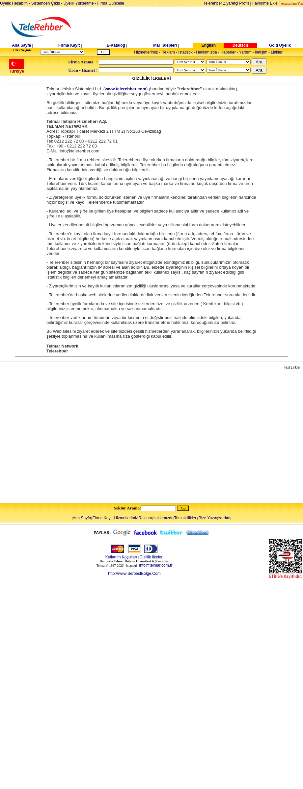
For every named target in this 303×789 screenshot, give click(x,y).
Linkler (276, 52)
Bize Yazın (208, 518)
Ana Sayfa (21, 45)
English (209, 45)
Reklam (168, 52)
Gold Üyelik (280, 45)
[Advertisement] (65, 436)
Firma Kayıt (69, 45)
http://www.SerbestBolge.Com (134, 573)
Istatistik (185, 52)
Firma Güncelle (110, 3)
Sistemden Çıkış (45, 3)
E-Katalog (116, 45)
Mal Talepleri (165, 45)
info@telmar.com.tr (156, 565)
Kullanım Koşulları (121, 557)
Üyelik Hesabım (14, 3)
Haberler (227, 52)
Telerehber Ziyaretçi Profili (226, 3)
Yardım (245, 52)
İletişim (261, 52)
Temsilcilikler (185, 518)
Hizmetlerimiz (146, 52)
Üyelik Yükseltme (79, 3)
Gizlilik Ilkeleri (152, 557)
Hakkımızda (206, 52)
